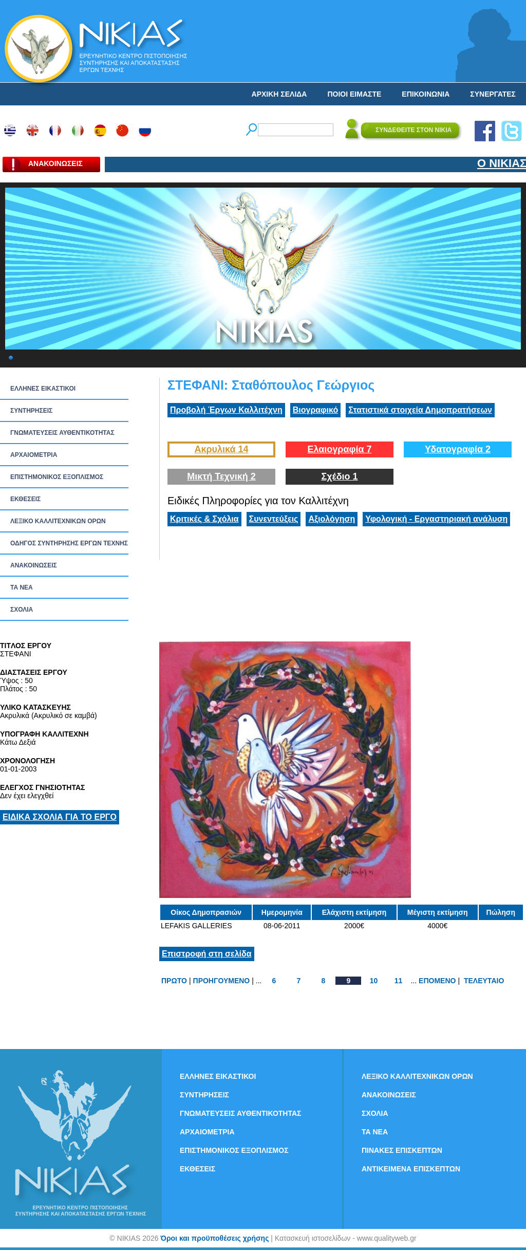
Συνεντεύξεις (273, 518)
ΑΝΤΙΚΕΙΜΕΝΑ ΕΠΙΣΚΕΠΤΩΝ (411, 1169)
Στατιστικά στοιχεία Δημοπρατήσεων (420, 410)
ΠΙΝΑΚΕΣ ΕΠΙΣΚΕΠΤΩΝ (402, 1150)
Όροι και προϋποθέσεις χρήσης (214, 1238)
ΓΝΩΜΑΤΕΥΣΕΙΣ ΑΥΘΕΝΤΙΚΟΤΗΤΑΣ (62, 432)
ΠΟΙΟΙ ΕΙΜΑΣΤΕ (354, 94)
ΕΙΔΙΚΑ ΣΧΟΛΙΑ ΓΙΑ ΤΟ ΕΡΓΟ (60, 817)
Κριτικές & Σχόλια (204, 518)
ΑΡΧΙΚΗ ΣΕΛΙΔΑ (279, 94)
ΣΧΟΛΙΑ (21, 609)
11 (398, 981)
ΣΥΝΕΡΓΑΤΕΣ (493, 94)
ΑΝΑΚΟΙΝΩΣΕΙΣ (33, 565)
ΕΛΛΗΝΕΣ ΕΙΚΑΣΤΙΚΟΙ (43, 388)
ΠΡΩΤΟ (174, 981)
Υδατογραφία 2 (458, 449)
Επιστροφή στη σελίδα (207, 953)
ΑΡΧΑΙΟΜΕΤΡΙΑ (33, 454)
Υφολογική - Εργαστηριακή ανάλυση (436, 518)
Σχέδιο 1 (339, 476)
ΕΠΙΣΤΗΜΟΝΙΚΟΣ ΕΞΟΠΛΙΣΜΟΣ (56, 477)
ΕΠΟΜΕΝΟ (437, 981)
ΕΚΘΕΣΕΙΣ (25, 499)
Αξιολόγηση (331, 518)
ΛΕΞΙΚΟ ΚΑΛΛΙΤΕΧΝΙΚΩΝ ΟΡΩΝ (58, 521)
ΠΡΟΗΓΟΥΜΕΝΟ (221, 981)
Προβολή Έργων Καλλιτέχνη (226, 410)
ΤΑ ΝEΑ (21, 587)
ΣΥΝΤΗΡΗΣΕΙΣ (31, 410)
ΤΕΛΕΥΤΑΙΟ (484, 981)
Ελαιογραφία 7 (339, 449)
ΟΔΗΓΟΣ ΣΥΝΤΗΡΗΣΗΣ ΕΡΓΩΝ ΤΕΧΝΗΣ (69, 543)
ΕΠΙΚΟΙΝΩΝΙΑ (425, 94)
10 (374, 981)
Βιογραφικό (315, 410)
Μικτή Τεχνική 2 (221, 476)
